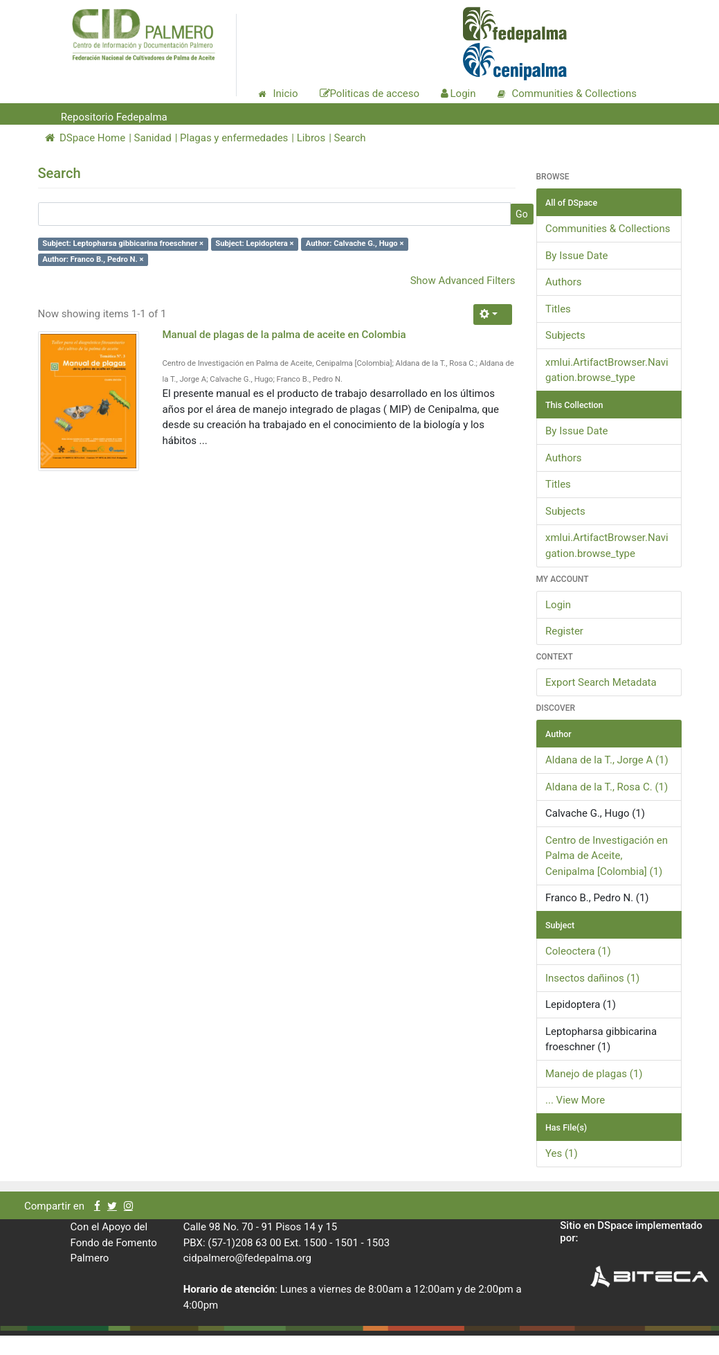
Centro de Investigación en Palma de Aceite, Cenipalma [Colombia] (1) (606, 856)
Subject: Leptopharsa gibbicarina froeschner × (122, 243)
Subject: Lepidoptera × (254, 243)
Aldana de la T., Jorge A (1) (606, 760)
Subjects (565, 335)
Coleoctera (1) (578, 951)
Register (564, 631)
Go (522, 214)
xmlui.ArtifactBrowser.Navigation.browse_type (606, 370)
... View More (575, 1100)
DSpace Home (85, 138)
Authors (563, 282)
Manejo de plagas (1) (594, 1074)
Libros (311, 138)
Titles (558, 309)
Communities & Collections (607, 228)
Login (558, 605)
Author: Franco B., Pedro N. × (92, 259)
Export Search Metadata (601, 682)
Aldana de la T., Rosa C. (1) (606, 787)
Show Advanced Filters (463, 280)
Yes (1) (561, 1153)
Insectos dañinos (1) (592, 978)
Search (350, 138)
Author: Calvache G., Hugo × (355, 243)
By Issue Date (576, 255)
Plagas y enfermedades (234, 138)
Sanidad (153, 138)
